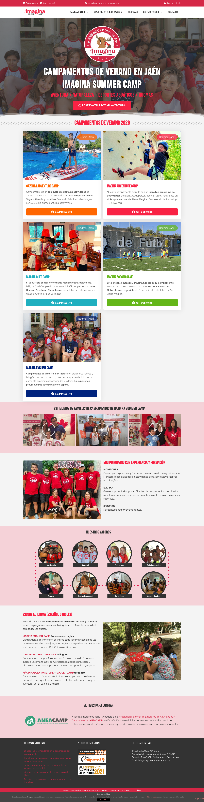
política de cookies (151, 797)
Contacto (173, 12)
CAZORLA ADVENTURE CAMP (39, 654)
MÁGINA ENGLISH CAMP (36, 636)
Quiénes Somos (152, 12)
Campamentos (79, 12)
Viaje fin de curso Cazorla (108, 12)
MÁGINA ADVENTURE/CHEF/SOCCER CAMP (48, 672)
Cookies (137, 790)
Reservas (133, 12)
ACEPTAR (103, 800)
